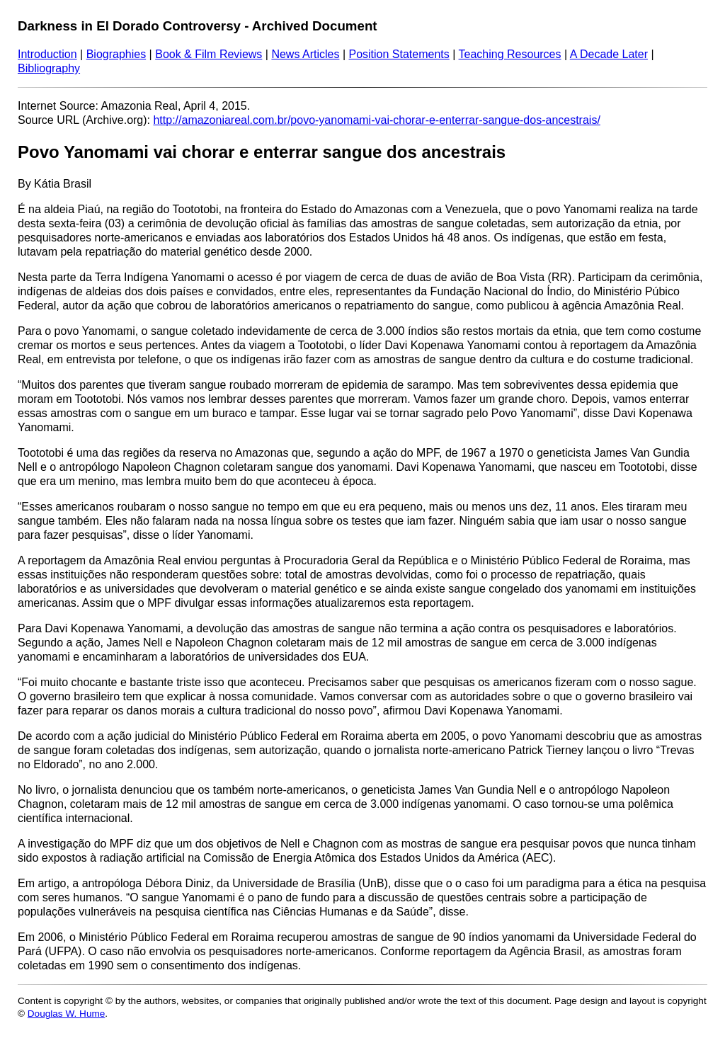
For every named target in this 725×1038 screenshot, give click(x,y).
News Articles (305, 54)
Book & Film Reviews (208, 54)
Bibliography (49, 68)
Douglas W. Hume (66, 1013)
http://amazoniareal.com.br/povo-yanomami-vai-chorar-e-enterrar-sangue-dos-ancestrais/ (376, 120)
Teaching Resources (510, 54)
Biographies (116, 54)
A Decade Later (609, 54)
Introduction (47, 54)
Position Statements (398, 54)
